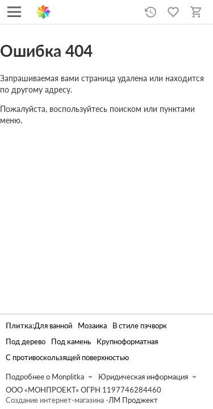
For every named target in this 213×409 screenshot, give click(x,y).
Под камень (71, 341)
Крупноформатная (127, 341)
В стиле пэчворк (139, 326)
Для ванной (53, 326)
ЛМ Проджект (133, 400)
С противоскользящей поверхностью (67, 357)
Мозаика (92, 326)
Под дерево (25, 341)
